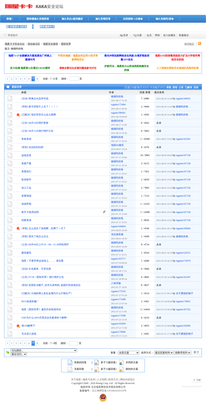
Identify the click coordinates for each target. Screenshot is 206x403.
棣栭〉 (10, 18)
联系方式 (113, 379)
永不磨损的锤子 (184, 293)
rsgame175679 (183, 260)
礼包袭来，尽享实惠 (40, 268)
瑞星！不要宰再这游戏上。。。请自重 (42, 260)
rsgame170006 (118, 331)
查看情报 (26, 195)
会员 (149, 35)
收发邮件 (26, 179)
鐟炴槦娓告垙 (47, 26)
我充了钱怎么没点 (38, 236)
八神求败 (116, 283)
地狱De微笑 (117, 145)
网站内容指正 (127, 379)
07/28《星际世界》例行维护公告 (46, 277)
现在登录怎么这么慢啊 (43, 114)
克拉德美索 (117, 234)
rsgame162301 (183, 138)
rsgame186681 (118, 112)
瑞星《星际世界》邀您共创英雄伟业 (41, 309)
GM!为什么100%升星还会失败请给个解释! (44, 317)
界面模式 (13, 35)
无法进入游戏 (28, 333)
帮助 (157, 35)
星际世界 (66, 43)
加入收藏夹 (169, 35)
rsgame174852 (183, 301)
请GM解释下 (28, 325)
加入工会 (26, 187)
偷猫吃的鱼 (117, 96)
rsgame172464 (118, 104)
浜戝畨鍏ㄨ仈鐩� (133, 18)
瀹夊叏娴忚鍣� (165, 18)
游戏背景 (26, 155)
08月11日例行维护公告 (41, 130)
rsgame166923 (183, 98)
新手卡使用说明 (30, 212)
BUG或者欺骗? (29, 301)
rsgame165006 (183, 325)
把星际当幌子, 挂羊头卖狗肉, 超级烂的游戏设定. (55, 285)
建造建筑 (26, 252)
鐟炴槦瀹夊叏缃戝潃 (38, 18)
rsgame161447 (183, 277)
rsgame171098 (118, 299)
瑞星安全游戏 (50, 43)
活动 (195, 87)
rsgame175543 (118, 291)
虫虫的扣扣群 (36, 147)
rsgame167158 (183, 155)
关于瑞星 (76, 379)
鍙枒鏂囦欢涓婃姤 (16, 26)
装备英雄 (26, 138)
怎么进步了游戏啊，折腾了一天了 (47, 228)
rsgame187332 (183, 309)
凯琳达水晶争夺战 (38, 98)
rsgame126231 (183, 252)
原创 (174, 87)
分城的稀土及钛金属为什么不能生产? (51, 293)
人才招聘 (102, 379)
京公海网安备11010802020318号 (109, 390)
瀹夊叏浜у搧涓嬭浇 (72, 18)
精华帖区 (189, 43)
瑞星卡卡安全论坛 (15, 43)
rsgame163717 (118, 258)
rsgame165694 (118, 323)
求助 (168, 87)
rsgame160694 (118, 226)
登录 (125, 35)
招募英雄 (26, 220)
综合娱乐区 (34, 43)
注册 (139, 35)
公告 (181, 87)
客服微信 (184, 35)
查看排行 (26, 171)
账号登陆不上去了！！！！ (43, 106)
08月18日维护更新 (38, 122)
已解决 (188, 87)
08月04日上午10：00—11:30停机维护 (49, 244)
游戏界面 (26, 203)
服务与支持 (89, 379)
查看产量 (26, 163)
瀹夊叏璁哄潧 (102, 18)
